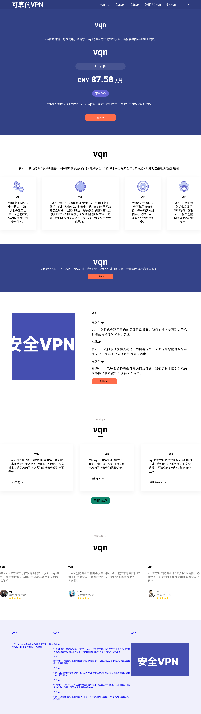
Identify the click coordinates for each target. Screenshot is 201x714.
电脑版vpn (104, 381)
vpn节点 (18, 482)
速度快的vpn (158, 482)
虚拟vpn (100, 117)
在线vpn (100, 276)
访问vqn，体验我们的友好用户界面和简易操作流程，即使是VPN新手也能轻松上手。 (32, 645)
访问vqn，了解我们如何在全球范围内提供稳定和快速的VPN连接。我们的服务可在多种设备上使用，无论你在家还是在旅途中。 (91, 686)
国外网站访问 (100, 500)
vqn (15, 633)
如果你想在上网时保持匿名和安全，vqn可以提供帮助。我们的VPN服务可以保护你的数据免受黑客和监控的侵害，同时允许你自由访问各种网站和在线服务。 (91, 650)
